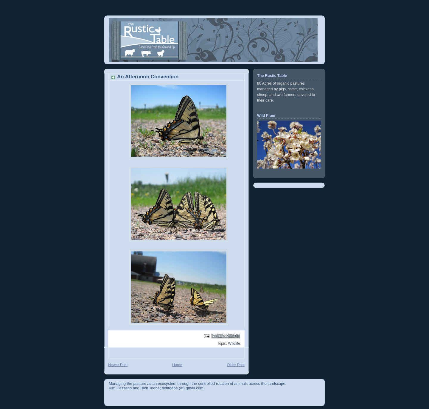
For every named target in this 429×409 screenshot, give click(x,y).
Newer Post (118, 365)
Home (177, 365)
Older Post (236, 365)
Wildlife (234, 343)
